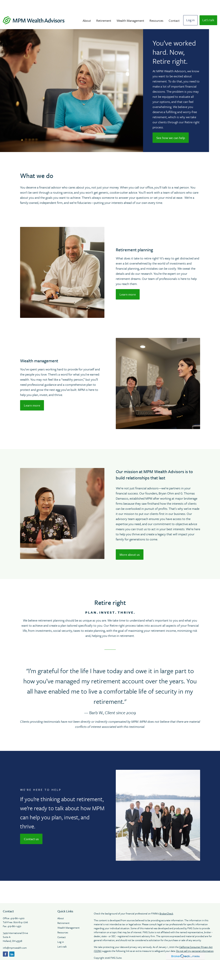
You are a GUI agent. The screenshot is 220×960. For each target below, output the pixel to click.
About (60, 907)
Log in (60, 930)
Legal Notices (101, 953)
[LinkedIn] (11, 942)
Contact (61, 926)
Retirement (63, 911)
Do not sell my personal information (195, 939)
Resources (63, 921)
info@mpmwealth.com (15, 936)
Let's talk (62, 935)
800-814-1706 (20, 911)
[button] (87, 9)
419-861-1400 (17, 907)
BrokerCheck (166, 902)
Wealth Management (68, 916)
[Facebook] (5, 942)
